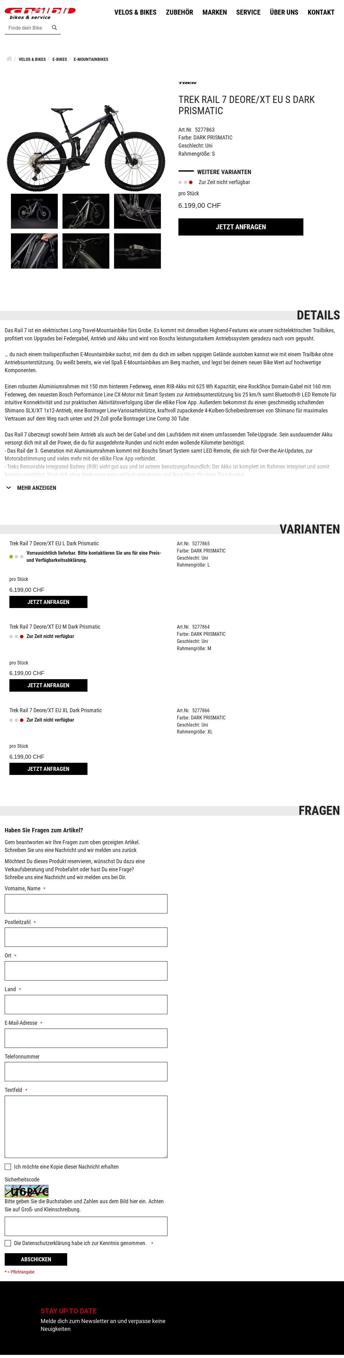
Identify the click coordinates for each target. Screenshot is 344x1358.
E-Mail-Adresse (21, 1026)
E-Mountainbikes (91, 62)
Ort (8, 959)
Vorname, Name (22, 891)
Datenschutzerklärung (46, 1246)
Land (10, 992)
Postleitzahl (18, 925)
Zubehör (178, 14)
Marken (213, 14)
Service (247, 14)
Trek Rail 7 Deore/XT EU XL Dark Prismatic (55, 713)
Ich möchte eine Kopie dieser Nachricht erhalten (66, 1169)
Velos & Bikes (134, 14)
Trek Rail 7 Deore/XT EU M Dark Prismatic (54, 630)
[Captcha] (86, 1229)
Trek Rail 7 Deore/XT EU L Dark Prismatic (54, 546)
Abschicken (36, 1262)
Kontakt (319, 14)
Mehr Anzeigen (36, 491)
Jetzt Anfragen (241, 230)
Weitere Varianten (224, 175)
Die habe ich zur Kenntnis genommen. (81, 1246)
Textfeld (13, 1093)
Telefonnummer (22, 1059)
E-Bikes (59, 62)
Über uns (282, 14)
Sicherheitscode (22, 1182)
